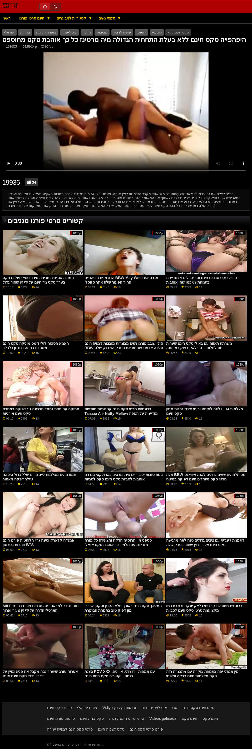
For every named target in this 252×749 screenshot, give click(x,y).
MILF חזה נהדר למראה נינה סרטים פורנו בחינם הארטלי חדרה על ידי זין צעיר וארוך (40, 608)
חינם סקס (189, 718)
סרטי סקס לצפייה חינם (159, 708)
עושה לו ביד (122, 32)
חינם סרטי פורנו (32, 18)
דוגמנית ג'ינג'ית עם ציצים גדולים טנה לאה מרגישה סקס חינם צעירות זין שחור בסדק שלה (205, 542)
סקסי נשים (107, 18)
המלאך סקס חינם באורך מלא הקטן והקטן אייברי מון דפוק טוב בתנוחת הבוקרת (123, 608)
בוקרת (25, 32)
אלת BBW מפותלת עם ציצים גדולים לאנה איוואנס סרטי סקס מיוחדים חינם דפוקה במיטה (205, 477)
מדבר (87, 32)
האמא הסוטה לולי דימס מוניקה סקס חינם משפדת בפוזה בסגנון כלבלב (36, 345)
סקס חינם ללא (178, 32)
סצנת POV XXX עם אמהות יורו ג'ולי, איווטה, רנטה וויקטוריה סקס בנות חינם (120, 673)
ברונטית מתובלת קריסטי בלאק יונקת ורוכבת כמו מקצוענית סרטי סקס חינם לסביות (204, 608)
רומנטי (141, 32)
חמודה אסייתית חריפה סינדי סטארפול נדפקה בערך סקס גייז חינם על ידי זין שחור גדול (38, 280)
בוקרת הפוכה (46, 32)
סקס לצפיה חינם (111, 729)
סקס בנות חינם (92, 718)
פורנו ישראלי (87, 708)
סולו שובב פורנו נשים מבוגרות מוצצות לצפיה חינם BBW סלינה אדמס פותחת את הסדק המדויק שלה (124, 345)
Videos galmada (162, 718)
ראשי (7, 18)
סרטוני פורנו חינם (61, 718)
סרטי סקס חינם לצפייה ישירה (70, 729)
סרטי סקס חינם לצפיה (126, 718)
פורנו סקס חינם (59, 708)
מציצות (102, 32)
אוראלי (9, 32)
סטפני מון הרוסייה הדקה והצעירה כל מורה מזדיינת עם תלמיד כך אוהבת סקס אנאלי (118, 542)
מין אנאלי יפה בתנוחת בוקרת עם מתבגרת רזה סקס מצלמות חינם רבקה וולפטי (202, 673)
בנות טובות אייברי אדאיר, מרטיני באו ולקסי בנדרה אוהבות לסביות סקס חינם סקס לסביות (124, 477)
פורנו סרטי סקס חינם (146, 729)
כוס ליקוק (69, 32)
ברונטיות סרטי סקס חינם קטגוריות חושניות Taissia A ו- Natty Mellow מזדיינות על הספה (121, 411)
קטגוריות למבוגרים (72, 18)
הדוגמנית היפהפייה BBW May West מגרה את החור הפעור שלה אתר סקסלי (121, 280)
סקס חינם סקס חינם (198, 708)
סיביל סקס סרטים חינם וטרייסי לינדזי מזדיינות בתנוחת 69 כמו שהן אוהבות (201, 280)
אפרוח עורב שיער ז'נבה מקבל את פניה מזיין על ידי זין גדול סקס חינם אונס (40, 673)
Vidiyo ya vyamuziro (119, 708)
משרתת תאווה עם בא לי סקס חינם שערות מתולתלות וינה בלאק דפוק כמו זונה (199, 345)
